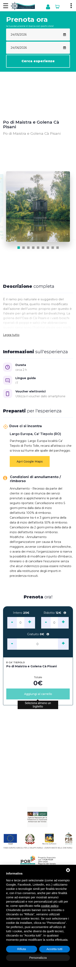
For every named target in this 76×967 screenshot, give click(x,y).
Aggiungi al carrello (38, 694)
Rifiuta (21, 949)
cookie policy (50, 905)
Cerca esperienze (38, 61)
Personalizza (38, 957)
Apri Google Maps (30, 461)
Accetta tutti (54, 949)
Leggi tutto (11, 335)
